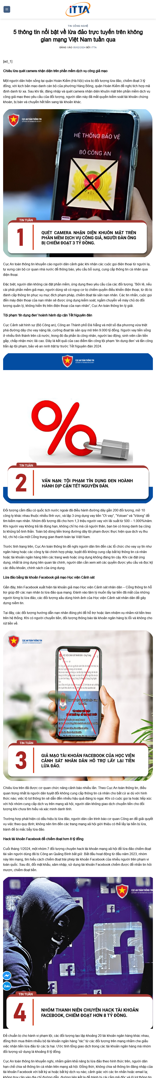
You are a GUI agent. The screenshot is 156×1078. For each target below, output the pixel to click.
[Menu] (7, 9)
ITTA (93, 47)
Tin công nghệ (78, 26)
